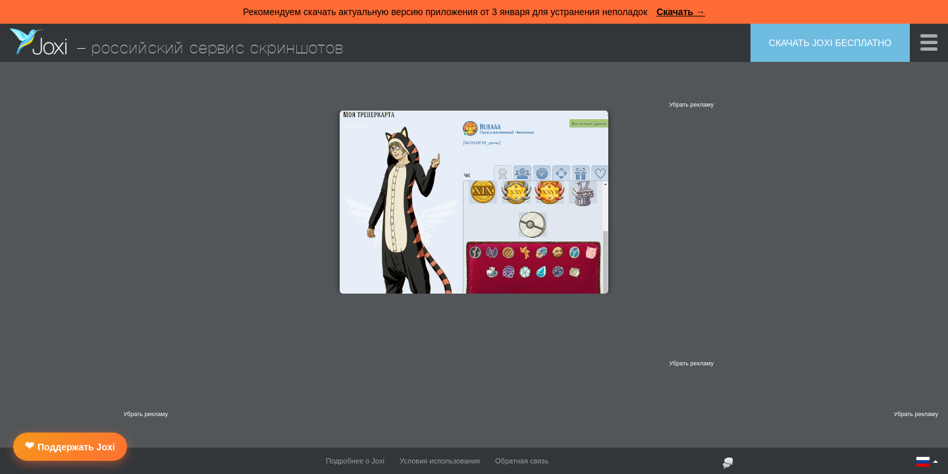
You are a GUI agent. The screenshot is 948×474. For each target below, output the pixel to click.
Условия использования (440, 461)
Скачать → (680, 12)
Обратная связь (521, 461)
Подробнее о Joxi (355, 461)
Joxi (38, 41)
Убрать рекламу (691, 104)
